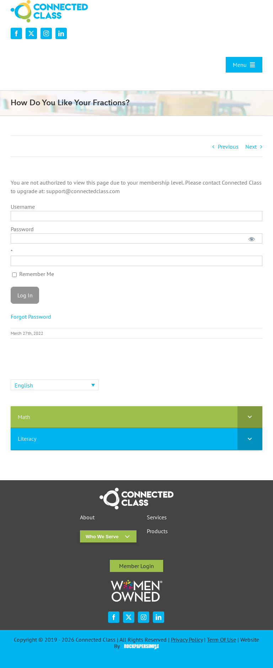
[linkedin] (61, 33)
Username (23, 206)
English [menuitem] (24, 385)
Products (157, 531)
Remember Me (33, 273)
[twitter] (31, 33)
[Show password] (251, 238)
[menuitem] (55, 385)
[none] (55, 385)
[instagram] (46, 33)
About (87, 517)
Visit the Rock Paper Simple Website (140, 646)
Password (22, 229)
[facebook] (16, 33)
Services (157, 517)
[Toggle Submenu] (249, 417)
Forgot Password (31, 316)
